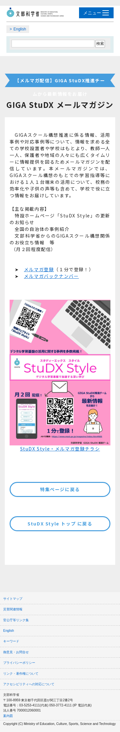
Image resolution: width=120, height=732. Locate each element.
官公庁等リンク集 (16, 620)
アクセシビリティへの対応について (28, 684)
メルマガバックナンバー (51, 276)
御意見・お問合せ (16, 652)
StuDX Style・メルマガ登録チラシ (60, 448)
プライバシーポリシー (19, 662)
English (19, 29)
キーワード (11, 641)
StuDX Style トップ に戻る (60, 523)
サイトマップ (12, 598)
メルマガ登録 (39, 269)
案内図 (8, 716)
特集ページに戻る (60, 489)
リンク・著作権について (20, 673)
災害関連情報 (12, 609)
